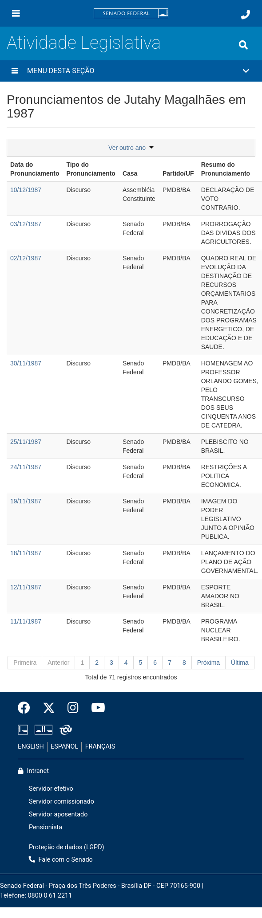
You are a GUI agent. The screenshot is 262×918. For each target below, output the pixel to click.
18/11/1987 (25, 553)
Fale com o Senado (61, 859)
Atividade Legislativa (84, 42)
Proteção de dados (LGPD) (66, 847)
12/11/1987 (25, 587)
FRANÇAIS (100, 746)
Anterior (58, 662)
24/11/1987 (25, 467)
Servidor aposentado (58, 814)
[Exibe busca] (243, 44)
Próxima (208, 662)
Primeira (24, 662)
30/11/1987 (25, 363)
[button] (131, 71)
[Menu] (16, 13)
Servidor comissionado (61, 801)
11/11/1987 (25, 621)
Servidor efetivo (51, 788)
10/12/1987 (25, 189)
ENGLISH (31, 746)
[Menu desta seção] (15, 71)
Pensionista (45, 827)
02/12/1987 (25, 258)
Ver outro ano (131, 147)
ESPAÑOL (64, 746)
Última (240, 662)
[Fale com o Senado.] (246, 14)
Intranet (33, 771)
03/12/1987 (25, 224)
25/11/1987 (25, 441)
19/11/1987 (25, 501)
